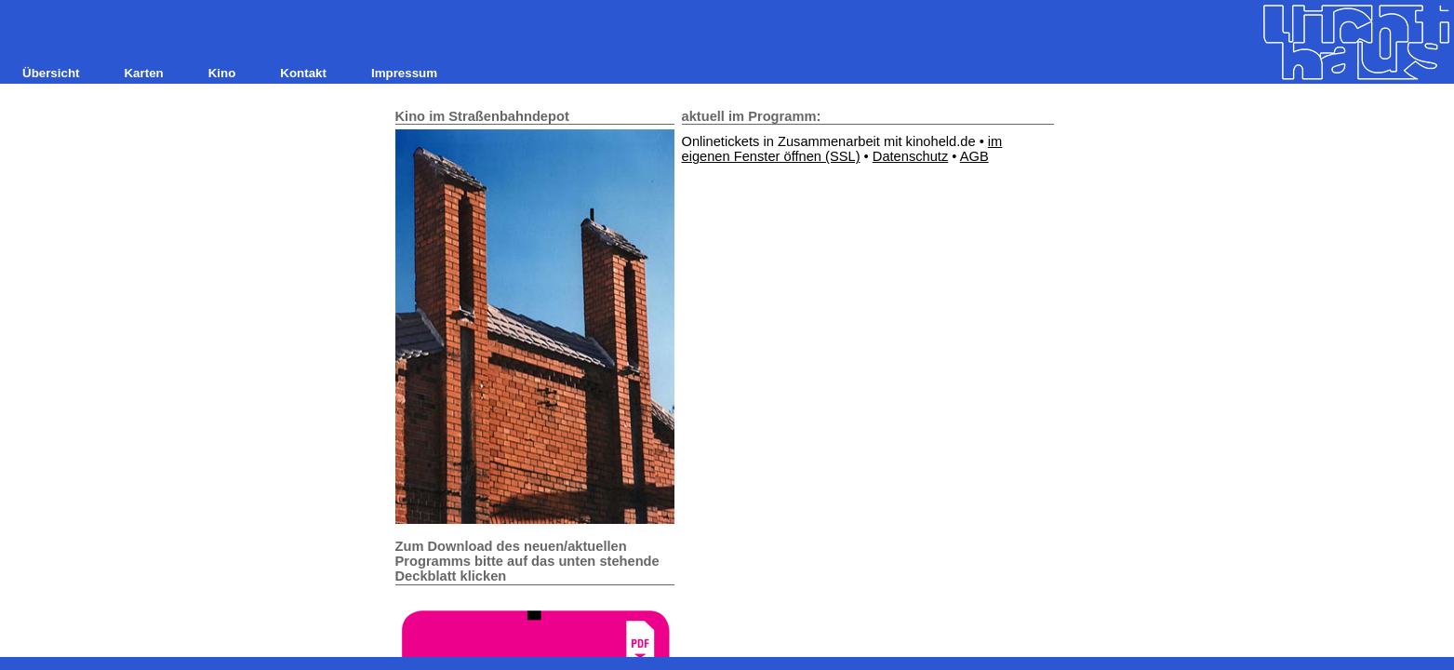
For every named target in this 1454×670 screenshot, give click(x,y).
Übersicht (50, 73)
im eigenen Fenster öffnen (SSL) (842, 149)
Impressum (404, 73)
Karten (143, 73)
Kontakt (303, 73)
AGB (974, 156)
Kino (222, 73)
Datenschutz (910, 156)
